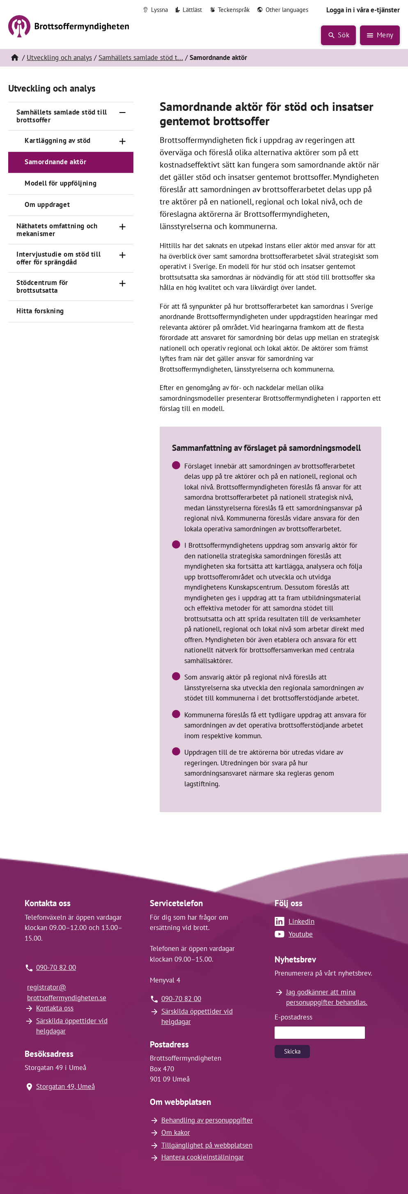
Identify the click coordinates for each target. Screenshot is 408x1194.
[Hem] (14, 57)
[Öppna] (122, 141)
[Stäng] (122, 113)
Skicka (292, 1051)
